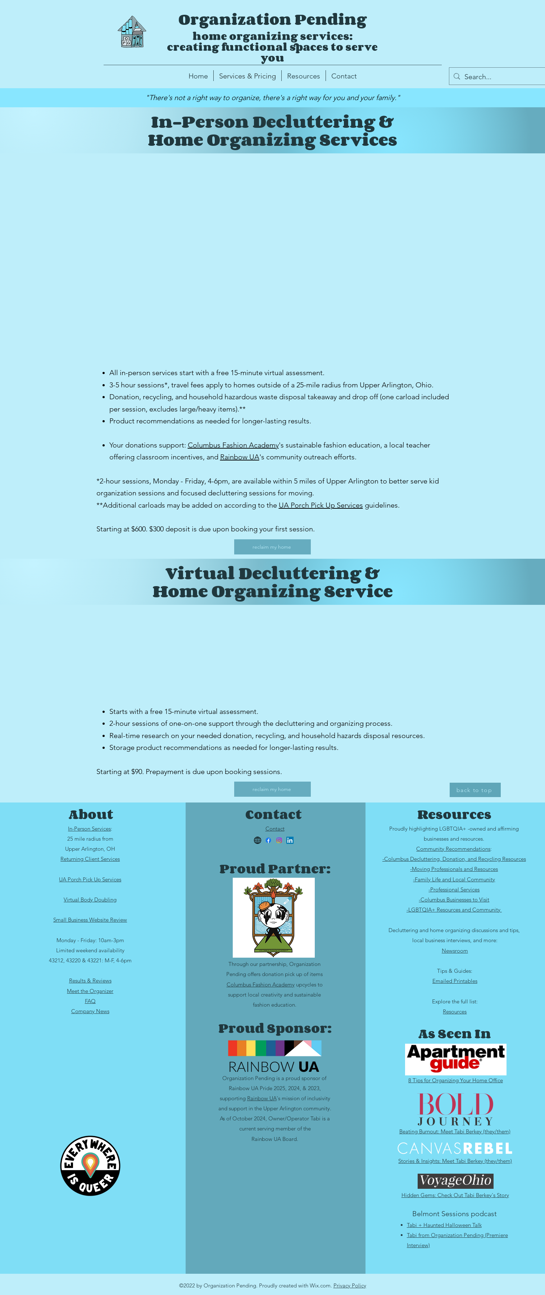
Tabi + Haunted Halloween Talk (444, 1225)
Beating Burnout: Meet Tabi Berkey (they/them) (454, 1131)
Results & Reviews (90, 980)
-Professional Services (454, 889)
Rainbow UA (239, 457)
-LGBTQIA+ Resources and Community (454, 909)
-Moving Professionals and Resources (454, 868)
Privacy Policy (349, 1285)
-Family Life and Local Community (454, 879)
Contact (275, 828)
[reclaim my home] (272, 546)
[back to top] (475, 790)
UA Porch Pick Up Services (321, 505)
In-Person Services (89, 828)
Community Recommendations (453, 848)
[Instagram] (279, 840)
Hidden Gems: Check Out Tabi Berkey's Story (455, 1195)
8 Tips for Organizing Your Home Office (455, 1080)
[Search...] (503, 77)
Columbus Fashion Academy (233, 445)
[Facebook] (268, 840)
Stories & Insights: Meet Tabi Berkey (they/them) (455, 1160)
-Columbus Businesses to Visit (454, 899)
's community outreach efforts (307, 457)
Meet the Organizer (90, 991)
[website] (257, 840)
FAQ (90, 1001)
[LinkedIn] (290, 840)
